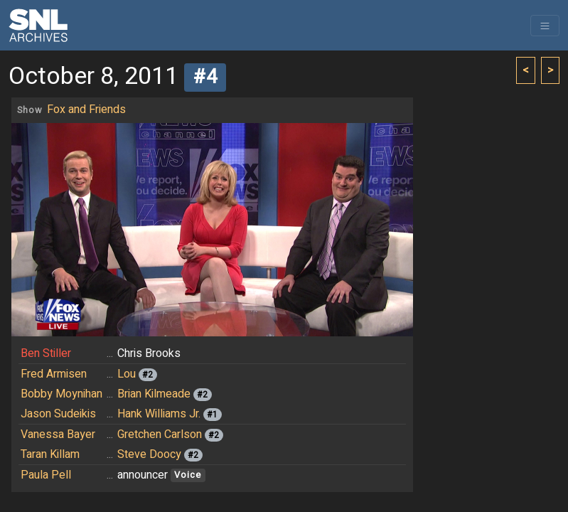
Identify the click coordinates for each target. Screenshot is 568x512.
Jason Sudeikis (58, 413)
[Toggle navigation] (544, 25)
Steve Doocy (149, 454)
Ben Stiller (46, 353)
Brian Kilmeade (154, 393)
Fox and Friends (86, 109)
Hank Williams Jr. (158, 413)
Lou (126, 374)
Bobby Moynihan (61, 393)
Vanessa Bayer (58, 434)
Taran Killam (50, 454)
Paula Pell (46, 475)
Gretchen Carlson (159, 434)
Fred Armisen (54, 374)
